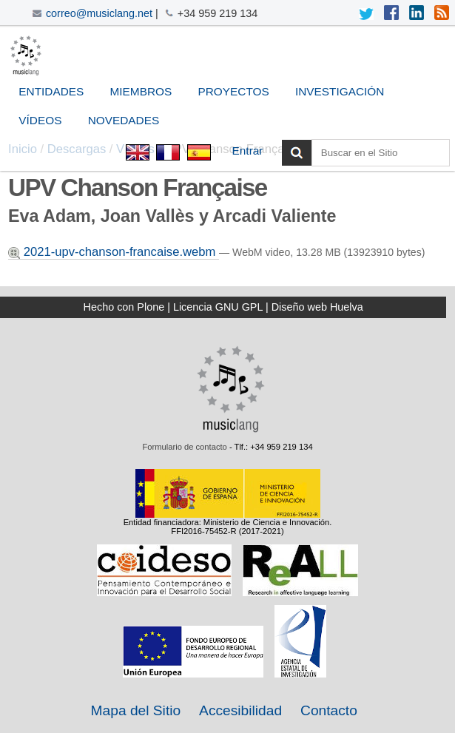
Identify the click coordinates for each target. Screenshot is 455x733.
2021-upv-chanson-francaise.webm (113, 252)
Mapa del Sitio (136, 710)
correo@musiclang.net (99, 13)
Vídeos (39, 120)
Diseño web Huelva (317, 307)
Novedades (123, 120)
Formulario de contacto (184, 446)
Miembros (141, 91)
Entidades (51, 91)
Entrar (247, 150)
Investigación (339, 91)
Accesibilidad (240, 710)
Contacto (328, 710)
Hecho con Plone (124, 307)
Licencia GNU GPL (218, 307)
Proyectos (233, 91)
